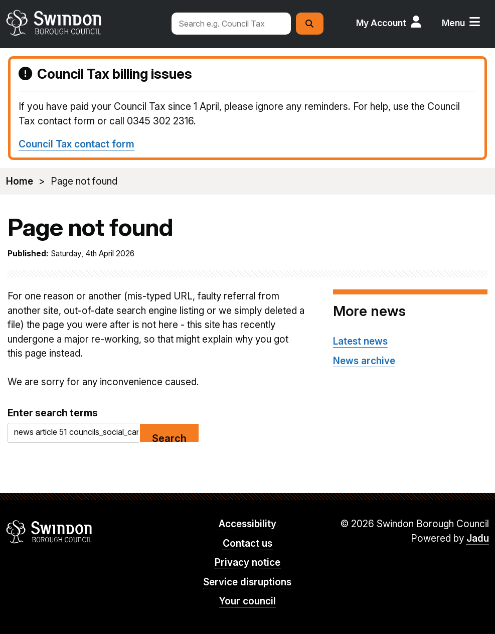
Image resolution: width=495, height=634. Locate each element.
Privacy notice (247, 562)
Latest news (360, 341)
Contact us (247, 543)
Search (169, 437)
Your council (247, 601)
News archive (364, 361)
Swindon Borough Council (49, 531)
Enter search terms (53, 413)
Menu (453, 23)
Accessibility (247, 524)
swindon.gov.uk (83, 23)
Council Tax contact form (76, 144)
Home (19, 181)
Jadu (477, 538)
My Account (381, 23)
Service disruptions (247, 582)
